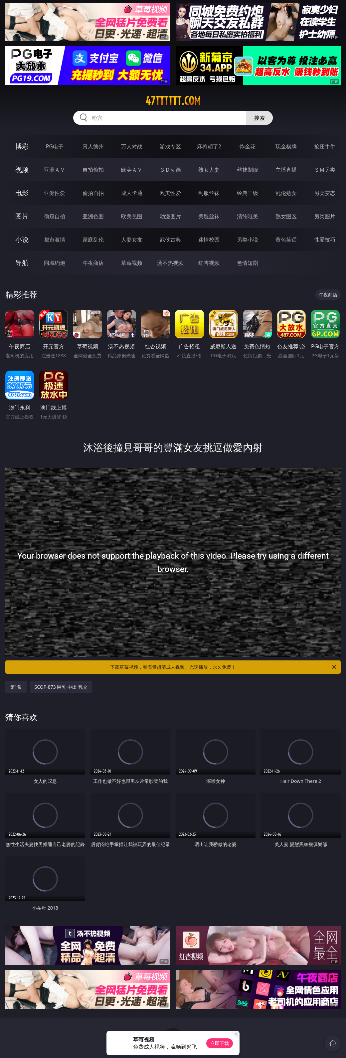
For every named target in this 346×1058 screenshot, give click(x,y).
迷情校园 (209, 239)
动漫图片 (170, 216)
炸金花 (248, 146)
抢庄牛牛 (324, 146)
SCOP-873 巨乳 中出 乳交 (61, 687)
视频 (22, 169)
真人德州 (93, 146)
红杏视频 (209, 262)
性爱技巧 (324, 239)
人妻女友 (131, 239)
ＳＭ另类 (324, 169)
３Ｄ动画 (170, 169)
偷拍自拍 (93, 193)
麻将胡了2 (209, 146)
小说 (22, 239)
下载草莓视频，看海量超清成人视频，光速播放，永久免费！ (223, 667)
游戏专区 (170, 146)
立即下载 (219, 1043)
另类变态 (324, 193)
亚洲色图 (93, 216)
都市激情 (54, 239)
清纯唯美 (247, 216)
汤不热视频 (170, 262)
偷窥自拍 (54, 216)
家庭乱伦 (93, 239)
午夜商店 (93, 262)
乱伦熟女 (286, 193)
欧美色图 (131, 216)
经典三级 (247, 193)
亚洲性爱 (54, 193)
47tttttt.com (173, 100)
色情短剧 (247, 262)
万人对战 (131, 146)
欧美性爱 (170, 193)
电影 (22, 192)
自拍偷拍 (93, 169)
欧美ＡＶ (131, 169)
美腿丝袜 (209, 216)
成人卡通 (131, 193)
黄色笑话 (286, 239)
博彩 (22, 146)
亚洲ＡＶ (54, 169)
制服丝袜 (209, 193)
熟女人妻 (209, 169)
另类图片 (324, 216)
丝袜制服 (247, 169)
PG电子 (55, 146)
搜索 (259, 117)
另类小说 (247, 239)
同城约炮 (54, 262)
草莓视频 (131, 262)
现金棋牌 (286, 146)
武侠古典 (170, 239)
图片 (22, 216)
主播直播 (286, 169)
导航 (22, 262)
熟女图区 (286, 216)
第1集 (16, 687)
